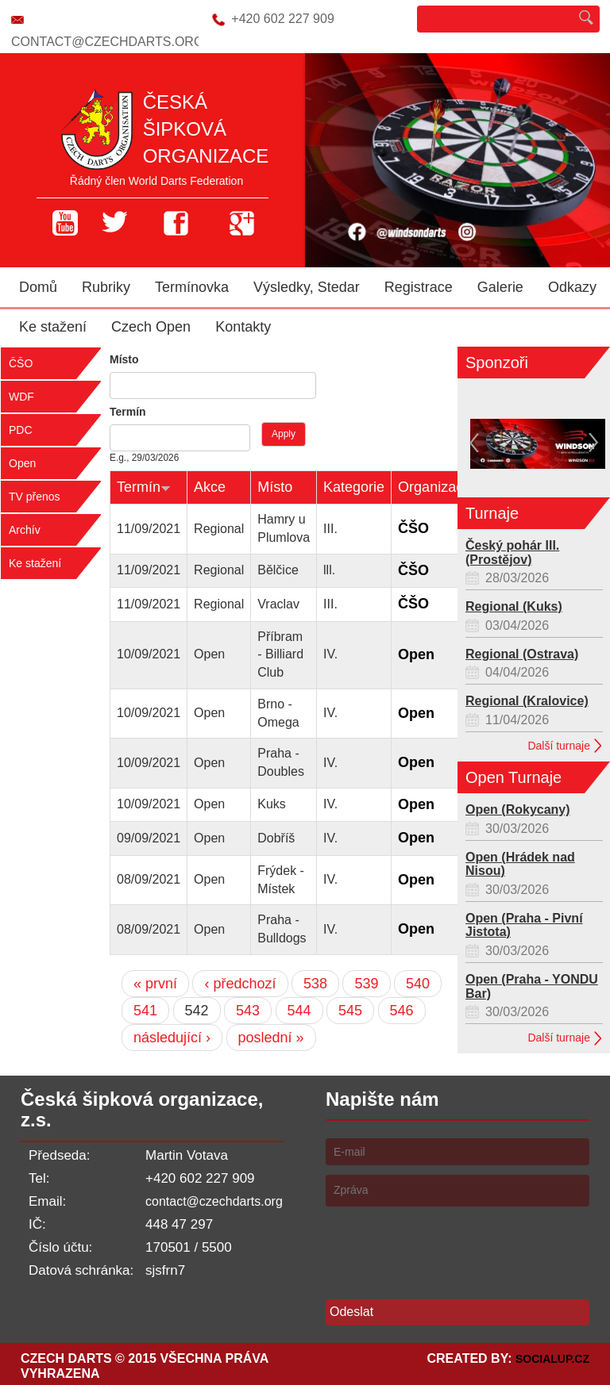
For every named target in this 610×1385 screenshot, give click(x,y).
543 (248, 1011)
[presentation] (446, 1247)
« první (155, 984)
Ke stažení (53, 327)
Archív (25, 530)
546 (402, 1011)
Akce (210, 487)
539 (366, 984)
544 (299, 1011)
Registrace (418, 287)
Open (22, 463)
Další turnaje (558, 745)
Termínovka (192, 287)
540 (418, 984)
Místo (124, 359)
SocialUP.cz (552, 1358)
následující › (171, 1037)
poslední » (271, 1037)
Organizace (434, 487)
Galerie (500, 287)
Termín (128, 411)
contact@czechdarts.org (107, 41)
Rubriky (106, 287)
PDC (21, 430)
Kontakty (243, 327)
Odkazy (572, 287)
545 (350, 1011)
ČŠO (21, 363)
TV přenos (34, 496)
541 (145, 1011)
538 (315, 984)
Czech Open (151, 327)
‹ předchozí (240, 984)
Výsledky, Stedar (306, 287)
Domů (38, 287)
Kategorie (353, 487)
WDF (21, 396)
